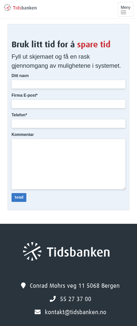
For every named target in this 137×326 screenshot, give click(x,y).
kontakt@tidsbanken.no (75, 312)
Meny (127, 9)
